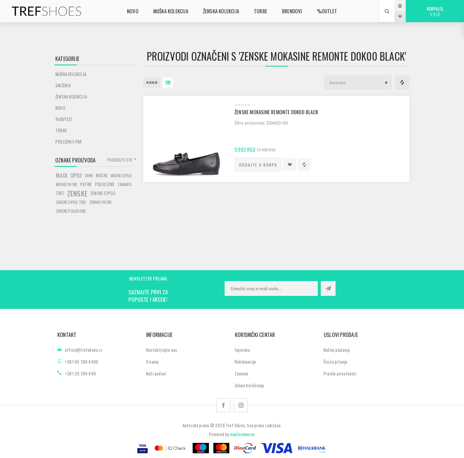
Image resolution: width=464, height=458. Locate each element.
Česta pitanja (335, 361)
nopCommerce (242, 434)
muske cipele (121, 175)
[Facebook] (223, 405)
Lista (168, 83)
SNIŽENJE (63, 85)
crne (89, 175)
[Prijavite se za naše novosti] (271, 288)
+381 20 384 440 (80, 373)
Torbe (61, 130)
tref (60, 193)
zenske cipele (103, 193)
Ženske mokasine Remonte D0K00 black (276, 112)
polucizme (105, 184)
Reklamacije (245, 361)
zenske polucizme (71, 211)
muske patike (66, 184)
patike (86, 184)
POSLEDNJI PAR (68, 141)
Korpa (435, 11)
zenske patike (100, 202)
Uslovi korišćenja (249, 385)
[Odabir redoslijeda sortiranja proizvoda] (358, 82)
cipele (76, 175)
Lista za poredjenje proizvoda (402, 82)
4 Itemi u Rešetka (151, 83)
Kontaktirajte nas (161, 349)
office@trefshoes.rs (83, 349)
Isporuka (242, 349)
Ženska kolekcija (71, 96)
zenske (77, 193)
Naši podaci (156, 373)
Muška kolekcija (70, 74)
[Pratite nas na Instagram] (241, 405)
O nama (152, 361)
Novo (60, 107)
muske (102, 175)
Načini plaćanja (336, 349)
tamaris (124, 184)
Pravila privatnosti (340, 373)
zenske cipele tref (71, 202)
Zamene (241, 373)
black (61, 175)
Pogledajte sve (119, 160)
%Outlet (64, 119)
